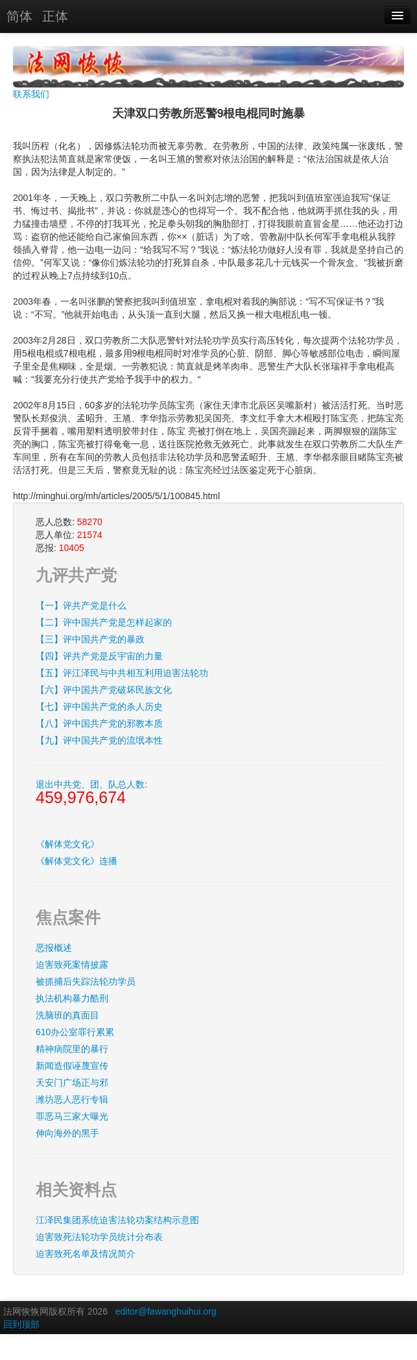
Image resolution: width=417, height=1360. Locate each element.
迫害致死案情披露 (72, 964)
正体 (55, 16)
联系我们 (31, 94)
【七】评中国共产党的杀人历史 (99, 706)
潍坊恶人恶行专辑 (72, 1099)
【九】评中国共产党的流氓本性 (99, 740)
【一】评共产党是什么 (81, 605)
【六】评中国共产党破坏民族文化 (104, 690)
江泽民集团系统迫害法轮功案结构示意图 (117, 1220)
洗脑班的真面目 (67, 1015)
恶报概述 (54, 948)
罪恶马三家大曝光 (72, 1116)
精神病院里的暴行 (72, 1049)
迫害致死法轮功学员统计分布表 (99, 1237)
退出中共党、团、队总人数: (91, 792)
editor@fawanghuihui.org (166, 1311)
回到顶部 (21, 1324)
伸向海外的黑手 (67, 1133)
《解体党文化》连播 (76, 861)
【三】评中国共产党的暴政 (90, 639)
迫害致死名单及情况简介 (86, 1254)
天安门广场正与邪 (72, 1082)
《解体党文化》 (67, 844)
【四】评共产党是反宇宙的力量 (99, 656)
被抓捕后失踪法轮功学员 (86, 981)
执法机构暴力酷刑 (72, 998)
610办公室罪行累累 (75, 1032)
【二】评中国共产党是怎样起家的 (104, 622)
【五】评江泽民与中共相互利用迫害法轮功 (122, 673)
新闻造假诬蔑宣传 (72, 1066)
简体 (19, 16)
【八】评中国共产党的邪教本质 (99, 723)
